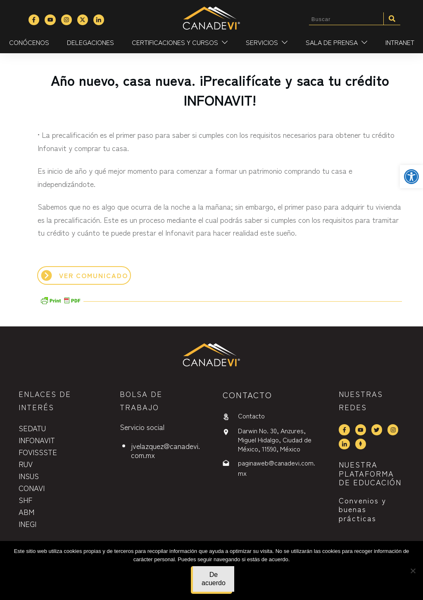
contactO (247, 395)
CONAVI (32, 487)
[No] (413, 571)
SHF (25, 499)
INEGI (27, 523)
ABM (26, 511)
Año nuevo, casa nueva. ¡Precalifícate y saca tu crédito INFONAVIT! (220, 90)
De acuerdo (214, 578)
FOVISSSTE (38, 451)
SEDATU (32, 428)
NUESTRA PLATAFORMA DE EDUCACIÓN (370, 473)
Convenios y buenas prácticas (362, 509)
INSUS (29, 475)
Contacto (251, 415)
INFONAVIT (37, 440)
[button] (411, 176)
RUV (26, 463)
